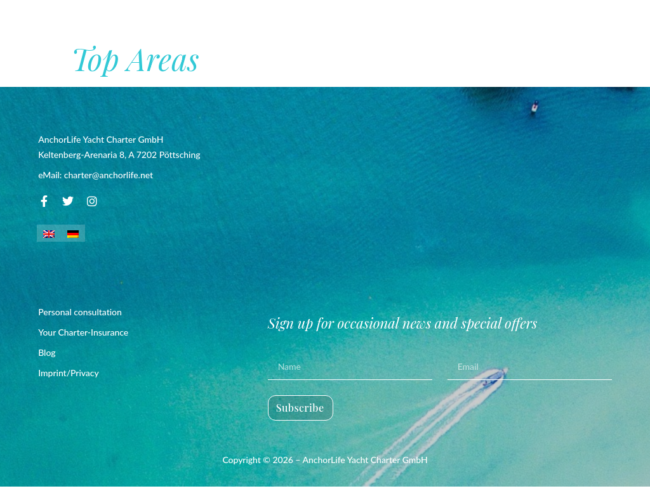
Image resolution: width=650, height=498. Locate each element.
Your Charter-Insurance (83, 343)
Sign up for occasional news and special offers (403, 334)
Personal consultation (80, 323)
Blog (46, 363)
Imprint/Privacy (68, 384)
